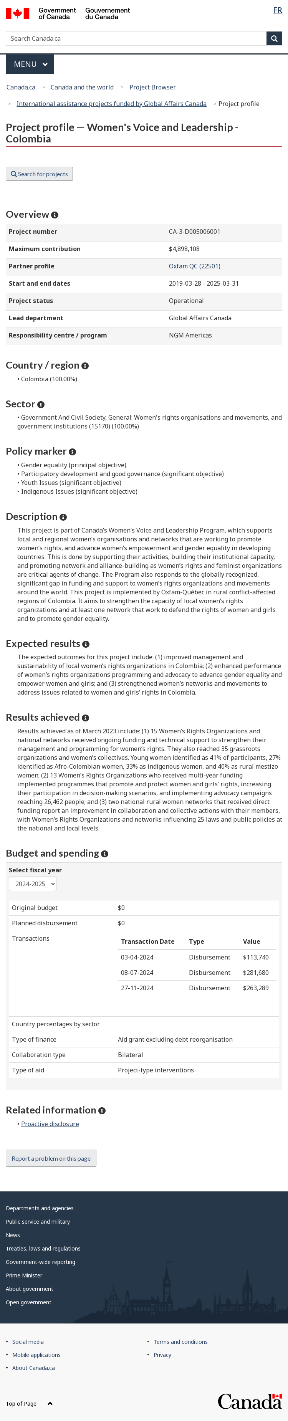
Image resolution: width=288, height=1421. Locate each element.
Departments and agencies (40, 1208)
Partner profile (32, 266)
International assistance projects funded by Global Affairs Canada (112, 103)
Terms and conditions (181, 1341)
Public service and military (38, 1221)
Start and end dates (39, 283)
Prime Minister (24, 1275)
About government (29, 1288)
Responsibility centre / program (58, 335)
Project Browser (152, 87)
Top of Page (29, 1403)
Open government (28, 1302)
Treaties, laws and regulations (43, 1248)
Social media (28, 1341)
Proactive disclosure (50, 1124)
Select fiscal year (35, 870)
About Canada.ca (33, 1367)
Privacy (162, 1354)
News (13, 1235)
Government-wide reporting (40, 1262)
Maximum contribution (45, 249)
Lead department (36, 318)
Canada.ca (21, 87)
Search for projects (39, 173)
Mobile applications (36, 1354)
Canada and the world (82, 87)
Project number (33, 231)
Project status (31, 300)
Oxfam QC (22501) (194, 266)
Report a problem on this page (51, 1158)
